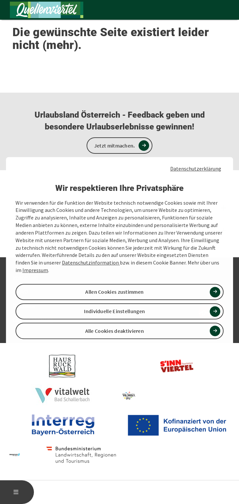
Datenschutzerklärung (195, 168)
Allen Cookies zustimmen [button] (114, 291)
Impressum (35, 270)
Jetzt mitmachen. (114, 145)
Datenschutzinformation (91, 262)
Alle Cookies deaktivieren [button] (114, 331)
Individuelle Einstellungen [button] (114, 311)
